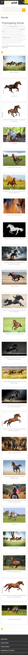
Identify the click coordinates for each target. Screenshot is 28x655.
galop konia (14, 96)
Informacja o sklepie (7, 650)
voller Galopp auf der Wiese (14, 167)
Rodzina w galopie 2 (14, 72)
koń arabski (14, 143)
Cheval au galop (14, 286)
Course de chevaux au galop (14, 619)
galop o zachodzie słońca (14, 452)
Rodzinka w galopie (14, 548)
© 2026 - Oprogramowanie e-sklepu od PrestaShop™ (13, 653)
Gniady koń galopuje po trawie (14, 571)
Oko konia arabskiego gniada (14, 215)
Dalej (9, 52)
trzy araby (14, 524)
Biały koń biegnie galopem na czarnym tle (14, 238)
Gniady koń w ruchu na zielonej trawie (14, 333)
